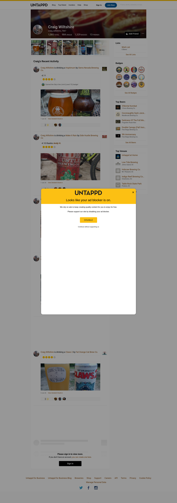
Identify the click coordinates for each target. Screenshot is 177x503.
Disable (88, 220)
